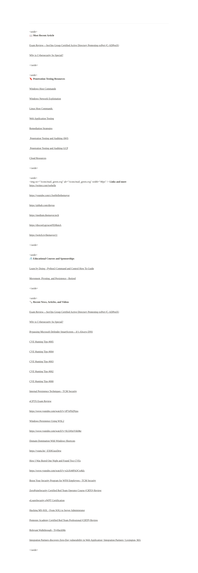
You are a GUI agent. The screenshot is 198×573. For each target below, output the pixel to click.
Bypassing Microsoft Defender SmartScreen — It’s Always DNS (61, 331)
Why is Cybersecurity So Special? (46, 55)
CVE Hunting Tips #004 (41, 351)
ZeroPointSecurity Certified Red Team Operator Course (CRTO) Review (65, 490)
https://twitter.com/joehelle (42, 185)
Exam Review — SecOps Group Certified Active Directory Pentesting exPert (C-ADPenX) (74, 45)
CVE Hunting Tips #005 (41, 341)
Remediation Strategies (40, 128)
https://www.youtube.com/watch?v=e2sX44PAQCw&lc (57, 470)
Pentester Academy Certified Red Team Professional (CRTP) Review (63, 520)
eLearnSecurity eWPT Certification (47, 500)
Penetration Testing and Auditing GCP (48, 148)
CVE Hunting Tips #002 (41, 371)
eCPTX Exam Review (40, 401)
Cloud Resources (37, 158)
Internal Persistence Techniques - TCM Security (53, 391)
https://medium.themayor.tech (44, 215)
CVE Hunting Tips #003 (41, 361)
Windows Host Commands (42, 88)
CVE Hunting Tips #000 (41, 381)
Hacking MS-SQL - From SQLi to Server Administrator (57, 510)
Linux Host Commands (41, 108)
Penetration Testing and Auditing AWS (48, 138)
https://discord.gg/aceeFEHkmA (45, 225)
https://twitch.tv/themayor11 (43, 235)
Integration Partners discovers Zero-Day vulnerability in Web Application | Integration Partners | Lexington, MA (85, 540)
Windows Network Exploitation (45, 98)
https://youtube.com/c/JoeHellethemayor (49, 195)
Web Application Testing (41, 118)
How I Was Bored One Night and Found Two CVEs (55, 460)
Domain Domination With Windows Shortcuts (52, 441)
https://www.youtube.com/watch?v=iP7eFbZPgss (53, 411)
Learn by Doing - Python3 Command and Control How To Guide (61, 268)
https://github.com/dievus (42, 205)
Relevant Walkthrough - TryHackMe (47, 530)
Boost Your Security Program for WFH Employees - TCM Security (62, 480)
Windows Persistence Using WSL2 (46, 421)
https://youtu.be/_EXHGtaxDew (45, 450)
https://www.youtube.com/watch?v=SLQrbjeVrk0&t (55, 431)
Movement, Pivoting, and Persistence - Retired (52, 278)
